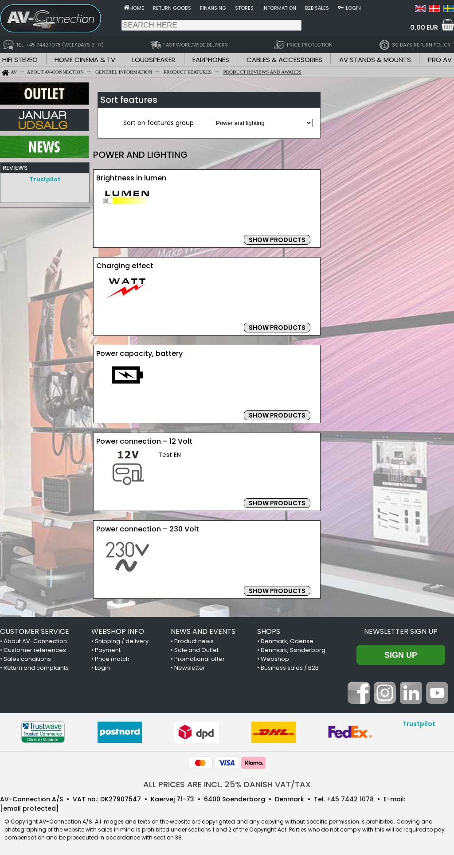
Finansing (213, 8)
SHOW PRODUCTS (277, 239)
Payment (108, 650)
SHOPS (268, 631)
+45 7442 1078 (350, 799)
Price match (112, 659)
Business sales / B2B (290, 668)
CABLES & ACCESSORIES (284, 59)
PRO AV (440, 59)
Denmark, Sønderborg (293, 650)
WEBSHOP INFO (117, 631)
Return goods (172, 8)
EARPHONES (210, 59)
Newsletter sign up (401, 631)
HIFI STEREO (20, 59)
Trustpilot (45, 179)
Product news (194, 641)
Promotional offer (199, 659)
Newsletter (189, 668)
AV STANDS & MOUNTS (375, 59)
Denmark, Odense (287, 641)
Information (279, 8)
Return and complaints (36, 668)
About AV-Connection (35, 641)
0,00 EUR (424, 27)
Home (136, 8)
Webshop (275, 659)
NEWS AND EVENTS (203, 631)
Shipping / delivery (122, 641)
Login (353, 8)
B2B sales (317, 8)
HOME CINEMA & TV (85, 59)
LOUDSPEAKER (154, 59)
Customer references (35, 650)
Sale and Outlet (196, 650)
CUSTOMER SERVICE (34, 631)
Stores (244, 8)
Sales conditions (27, 659)
